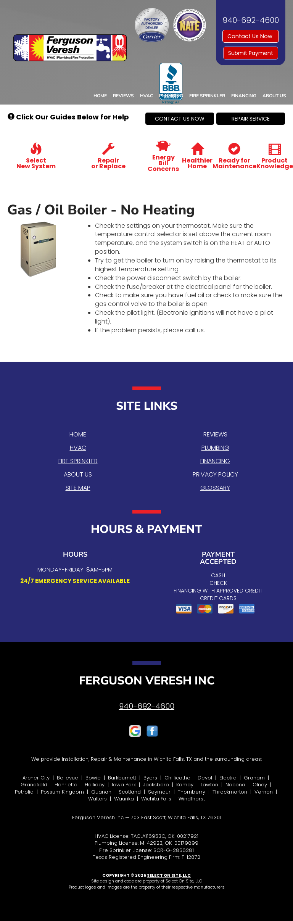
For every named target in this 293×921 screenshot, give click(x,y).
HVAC (146, 96)
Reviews (123, 96)
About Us (274, 96)
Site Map (78, 487)
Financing (243, 96)
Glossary (215, 487)
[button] (179, 118)
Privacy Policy (215, 474)
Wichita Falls (156, 798)
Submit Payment (250, 53)
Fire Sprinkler (207, 96)
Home (100, 96)
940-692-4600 (146, 706)
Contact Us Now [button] (250, 36)
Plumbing (171, 96)
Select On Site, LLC (169, 875)
